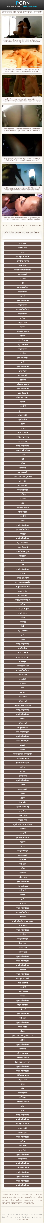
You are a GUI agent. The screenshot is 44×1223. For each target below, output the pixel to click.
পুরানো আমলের (22, 543)
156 (11, 225)
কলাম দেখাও (23, 1146)
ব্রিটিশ (23, 455)
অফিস (23, 868)
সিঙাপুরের (22, 943)
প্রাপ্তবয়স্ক (23, 970)
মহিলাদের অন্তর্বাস (23, 261)
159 (20, 225)
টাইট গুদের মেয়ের (23, 758)
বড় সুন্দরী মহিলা (22, 287)
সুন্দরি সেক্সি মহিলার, (22, 309)
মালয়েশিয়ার (23, 675)
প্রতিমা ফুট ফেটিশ (23, 578)
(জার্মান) (22, 327)
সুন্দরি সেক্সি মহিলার (22, 301)
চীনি (22, 626)
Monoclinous (23, 886)
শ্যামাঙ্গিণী (23, 279)
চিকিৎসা (22, 829)
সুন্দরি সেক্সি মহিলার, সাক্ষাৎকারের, (22, 1036)
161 (27, 225)
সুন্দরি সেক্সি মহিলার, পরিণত (22, 477)
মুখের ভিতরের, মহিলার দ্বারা (22, 754)
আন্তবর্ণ (22, 336)
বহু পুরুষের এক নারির (22, 582)
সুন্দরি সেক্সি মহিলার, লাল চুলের (22, 921)
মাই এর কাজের (23, 992)
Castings (22, 662)
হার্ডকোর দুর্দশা (22, 1093)
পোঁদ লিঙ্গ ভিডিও (22, 358)
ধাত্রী (22, 459)
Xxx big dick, (23, 441)
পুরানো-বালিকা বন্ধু (22, 807)
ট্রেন (22, 1088)
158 (17, 225)
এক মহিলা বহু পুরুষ (22, 551)
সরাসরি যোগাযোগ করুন (23, 706)
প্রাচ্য (22, 252)
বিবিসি (23, 618)
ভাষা (22, 1110)
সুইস (22, 688)
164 (36, 225)
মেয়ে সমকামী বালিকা (23, 450)
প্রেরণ (23, 785)
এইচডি (22, 296)
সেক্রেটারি (22, 679)
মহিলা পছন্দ (23, 776)
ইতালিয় (22, 842)
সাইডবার (23, 622)
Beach (22, 745)
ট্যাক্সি (23, 1084)
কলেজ (22, 996)
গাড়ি (22, 503)
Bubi (23, 846)
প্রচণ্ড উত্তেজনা (23, 340)
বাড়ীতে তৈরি (22, 323)
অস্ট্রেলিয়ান (22, 1097)
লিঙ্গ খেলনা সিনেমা (22, 732)
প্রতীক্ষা (22, 424)
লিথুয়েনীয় (22, 802)
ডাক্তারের (23, 873)
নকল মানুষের (22, 1132)
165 (39, 225)
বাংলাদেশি (22, 556)
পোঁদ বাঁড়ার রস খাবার (22, 397)
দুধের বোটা (22, 411)
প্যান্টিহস (23, 494)
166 (22, 227)
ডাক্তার (22, 750)
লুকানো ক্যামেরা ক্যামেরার (22, 270)
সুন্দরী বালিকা (22, 292)
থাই (23, 565)
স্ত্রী (23, 283)
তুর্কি (22, 560)
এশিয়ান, (22, 719)
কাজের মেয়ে (22, 248)
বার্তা (22, 362)
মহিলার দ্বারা (23, 816)
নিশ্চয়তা (22, 534)
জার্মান (23, 635)
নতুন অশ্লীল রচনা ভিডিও (30, 6)
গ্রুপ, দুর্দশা (22, 481)
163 (33, 225)
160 (23, 225)
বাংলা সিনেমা (22, 512)
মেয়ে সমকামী (22, 274)
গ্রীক (22, 1106)
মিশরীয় (22, 895)
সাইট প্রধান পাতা (24, 1219)
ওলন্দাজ (23, 917)
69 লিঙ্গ (22, 692)
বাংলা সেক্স (22, 243)
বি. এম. (22, 772)
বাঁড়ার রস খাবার (22, 345)
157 (14, 225)
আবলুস (22, 402)
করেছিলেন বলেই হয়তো (13, 6)
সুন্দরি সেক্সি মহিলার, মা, (23, 600)
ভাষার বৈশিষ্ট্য (22, 1027)
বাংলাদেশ (23, 428)
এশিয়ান (22, 318)
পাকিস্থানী (23, 380)
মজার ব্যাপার (22, 591)
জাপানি (22, 521)
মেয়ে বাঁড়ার (23, 371)
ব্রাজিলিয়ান (23, 926)
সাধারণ (22, 640)
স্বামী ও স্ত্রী (22, 864)
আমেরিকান (23, 697)
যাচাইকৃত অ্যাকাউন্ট (22, 257)
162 (30, 225)
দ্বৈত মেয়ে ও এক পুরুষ (22, 1062)
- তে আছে (22, 265)
